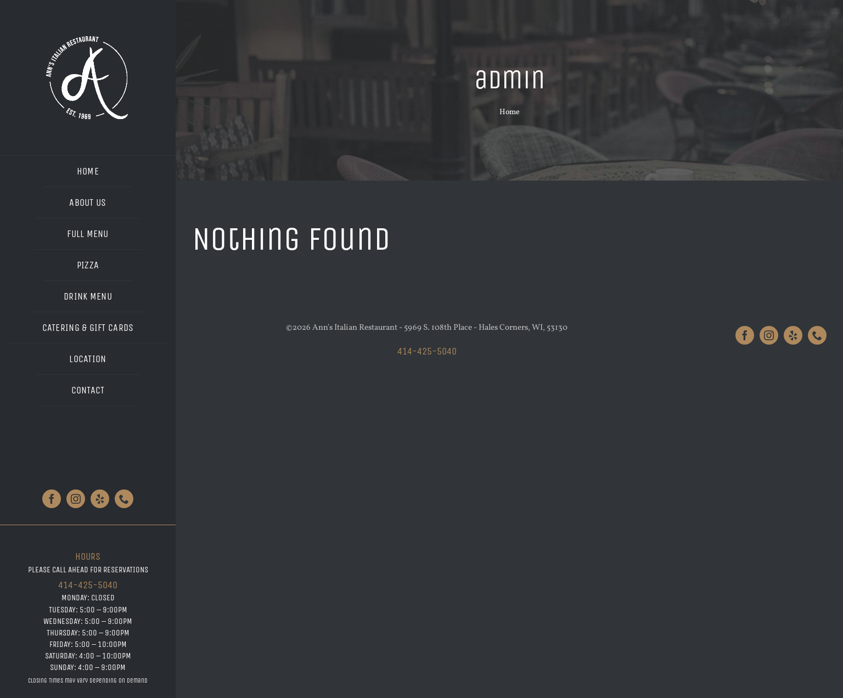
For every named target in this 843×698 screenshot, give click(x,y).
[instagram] (75, 498)
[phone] (124, 498)
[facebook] (51, 498)
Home (509, 112)
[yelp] (100, 498)
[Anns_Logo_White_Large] (88, 37)
